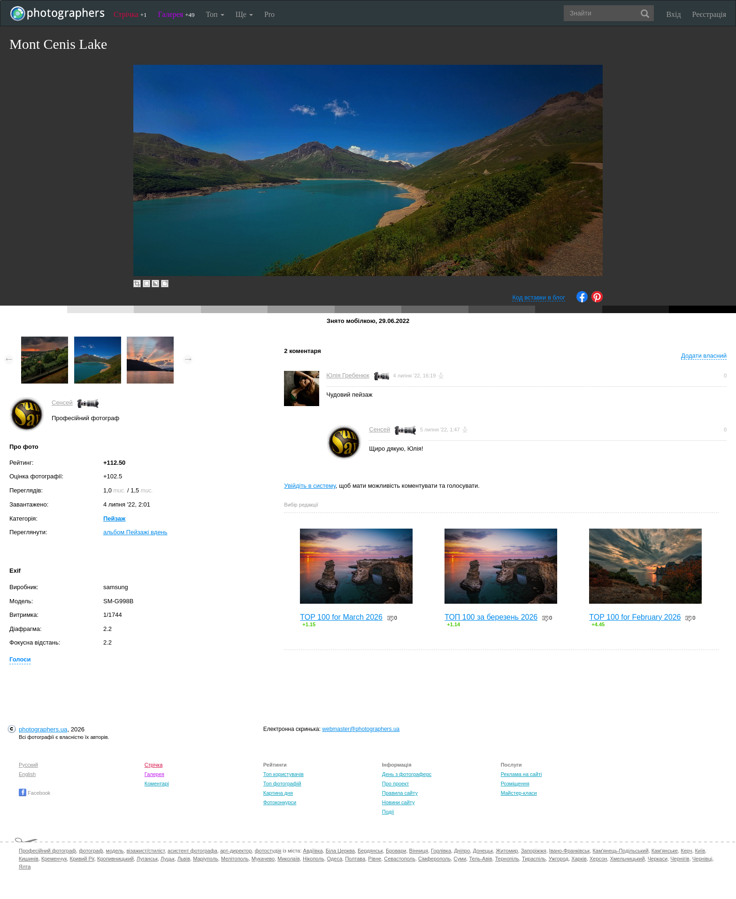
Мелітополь (235, 858)
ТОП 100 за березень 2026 (491, 617)
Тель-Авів (480, 858)
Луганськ (147, 858)
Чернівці (702, 858)
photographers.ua (43, 729)
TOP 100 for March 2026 (341, 617)
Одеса (334, 858)
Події (388, 811)
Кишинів (28, 858)
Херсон (598, 858)
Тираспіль (534, 858)
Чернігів (679, 858)
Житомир (507, 850)
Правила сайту (400, 793)
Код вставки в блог (538, 297)
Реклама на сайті (521, 774)
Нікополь (313, 858)
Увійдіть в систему (310, 485)
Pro (269, 14)
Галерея (176, 14)
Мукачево (263, 858)
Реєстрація (709, 14)
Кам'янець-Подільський (620, 850)
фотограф (91, 850)
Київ (700, 850)
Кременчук (54, 858)
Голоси (20, 659)
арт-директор (236, 850)
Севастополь (399, 858)
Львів (183, 858)
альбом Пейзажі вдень (135, 532)
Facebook (34, 793)
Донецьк (483, 850)
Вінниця (418, 850)
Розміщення (515, 783)
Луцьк (168, 858)
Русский (28, 765)
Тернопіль (507, 858)
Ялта (25, 866)
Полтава (355, 858)
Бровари (396, 850)
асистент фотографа (192, 850)
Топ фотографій (282, 783)
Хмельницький (627, 858)
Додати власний (704, 355)
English (27, 774)
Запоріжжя (533, 850)
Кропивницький (115, 858)
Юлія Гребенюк (347, 375)
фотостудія (268, 850)
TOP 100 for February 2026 (635, 617)
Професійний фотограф (47, 850)
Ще (244, 14)
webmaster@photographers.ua (360, 729)
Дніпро (462, 850)
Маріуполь (205, 858)
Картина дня (278, 793)
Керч (686, 850)
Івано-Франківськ (569, 850)
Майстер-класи (519, 793)
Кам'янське (665, 850)
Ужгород (558, 858)
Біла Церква (340, 850)
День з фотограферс (407, 774)
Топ (215, 14)
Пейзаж (114, 518)
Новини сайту (398, 802)
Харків (579, 858)
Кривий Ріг (82, 858)
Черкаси (657, 858)
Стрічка (130, 14)
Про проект (395, 783)
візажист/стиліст (145, 850)
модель (115, 850)
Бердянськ (370, 850)
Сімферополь (434, 858)
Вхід (674, 14)
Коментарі (157, 783)
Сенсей (62, 402)
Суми (459, 858)
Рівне (374, 858)
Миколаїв (288, 858)
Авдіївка (313, 850)
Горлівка (441, 850)
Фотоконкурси (279, 802)
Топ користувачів (283, 774)
